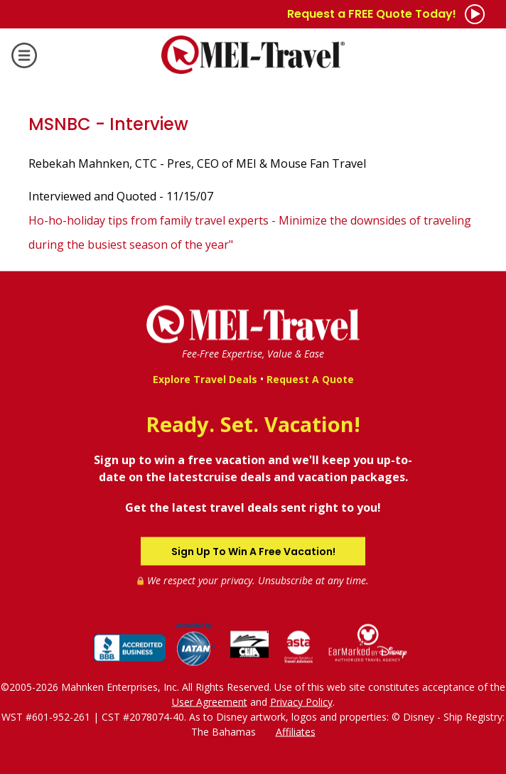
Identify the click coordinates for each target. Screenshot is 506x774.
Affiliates (296, 731)
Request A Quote (310, 379)
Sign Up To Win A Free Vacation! (253, 551)
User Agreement (209, 701)
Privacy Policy (301, 701)
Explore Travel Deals (205, 379)
